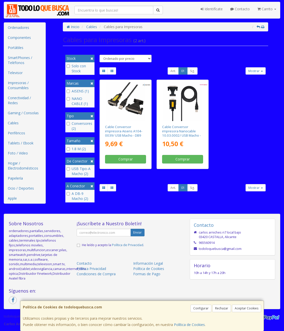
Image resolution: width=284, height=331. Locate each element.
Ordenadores (18, 27)
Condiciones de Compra (96, 273)
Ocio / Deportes (21, 188)
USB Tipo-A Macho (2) (78, 171)
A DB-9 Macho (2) (77, 196)
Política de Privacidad (127, 245)
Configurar (201, 308)
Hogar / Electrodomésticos (23, 166)
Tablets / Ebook (20, 143)
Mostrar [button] (255, 71)
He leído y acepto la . (113, 245)
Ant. (173, 71)
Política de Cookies (189, 324)
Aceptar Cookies (246, 308)
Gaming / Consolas (23, 113)
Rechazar (221, 308)
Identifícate (212, 9)
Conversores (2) (79, 126)
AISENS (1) (78, 91)
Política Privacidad (91, 268)
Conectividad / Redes (19, 100)
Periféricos (16, 133)
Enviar (137, 232)
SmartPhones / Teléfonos (20, 60)
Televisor (15, 72)
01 (183, 71)
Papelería (15, 178)
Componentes (19, 37)
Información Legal (148, 263)
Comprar (125, 159)
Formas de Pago (146, 273)
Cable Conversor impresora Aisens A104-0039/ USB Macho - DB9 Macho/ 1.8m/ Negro (123, 133)
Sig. (192, 71)
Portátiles (15, 47)
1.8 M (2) (76, 148)
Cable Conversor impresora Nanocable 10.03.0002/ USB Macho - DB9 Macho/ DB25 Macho (181, 133)
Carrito (266, 9)
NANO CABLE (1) (77, 101)
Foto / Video (18, 153)
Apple (12, 198)
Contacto (240, 9)
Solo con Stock (76, 68)
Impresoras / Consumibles (18, 85)
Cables (13, 123)
